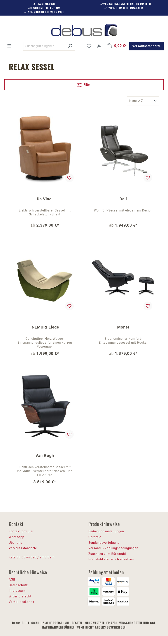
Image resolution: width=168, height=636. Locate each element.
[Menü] (9, 46)
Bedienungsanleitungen (106, 531)
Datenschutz (18, 585)
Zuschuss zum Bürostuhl (107, 554)
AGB (12, 579)
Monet (123, 327)
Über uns (15, 542)
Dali (123, 199)
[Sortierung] (143, 100)
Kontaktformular (21, 531)
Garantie (94, 537)
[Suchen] (70, 46)
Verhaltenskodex (21, 602)
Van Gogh (44, 455)
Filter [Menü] (84, 83)
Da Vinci (45, 199)
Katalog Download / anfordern (31, 557)
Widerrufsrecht (20, 596)
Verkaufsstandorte (146, 46)
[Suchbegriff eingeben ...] (44, 46)
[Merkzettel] (89, 46)
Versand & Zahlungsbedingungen (113, 548)
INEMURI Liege (44, 327)
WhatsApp (16, 537)
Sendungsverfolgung (104, 542)
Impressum (17, 590)
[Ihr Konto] (99, 46)
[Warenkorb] (117, 46)
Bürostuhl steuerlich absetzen (111, 559)
